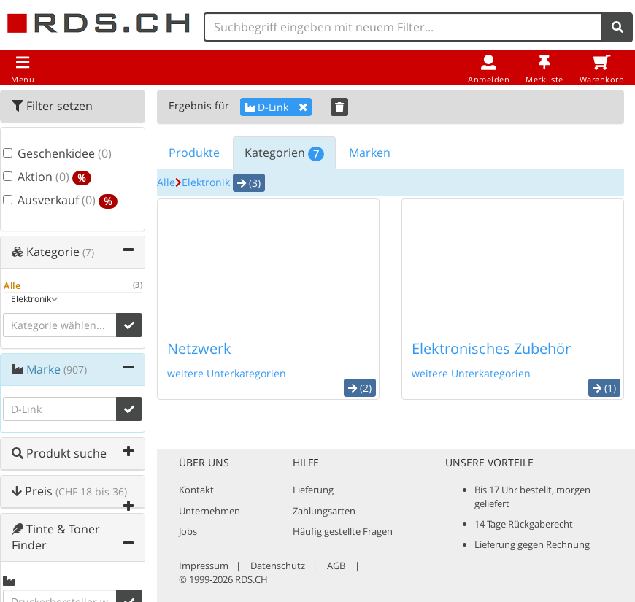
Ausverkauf (46, 201)
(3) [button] (249, 183)
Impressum (203, 565)
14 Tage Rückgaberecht (523, 523)
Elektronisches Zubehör (491, 348)
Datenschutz (277, 565)
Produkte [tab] (194, 152)
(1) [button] (604, 388)
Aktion (46, 177)
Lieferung (313, 489)
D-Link (276, 107)
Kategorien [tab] (284, 152)
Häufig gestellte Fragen (343, 531)
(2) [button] (360, 388)
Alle (166, 182)
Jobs (188, 531)
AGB (336, 565)
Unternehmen (209, 510)
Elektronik (206, 182)
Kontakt (196, 489)
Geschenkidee (46, 154)
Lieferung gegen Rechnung (532, 544)
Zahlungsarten (324, 510)
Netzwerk (199, 348)
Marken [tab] (369, 152)
